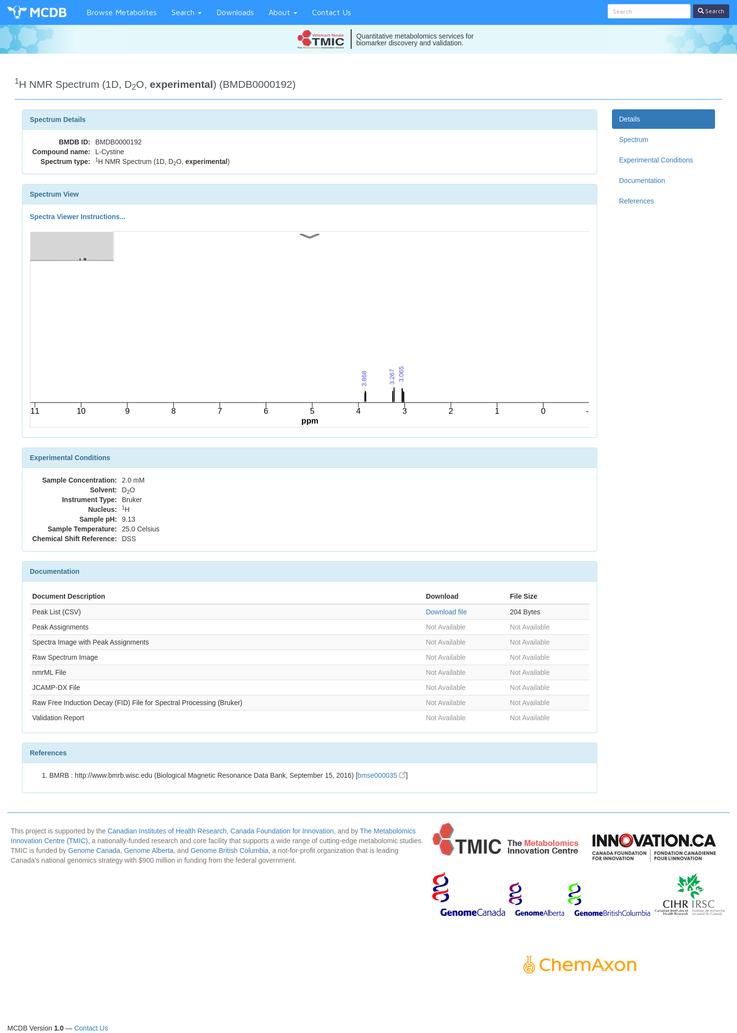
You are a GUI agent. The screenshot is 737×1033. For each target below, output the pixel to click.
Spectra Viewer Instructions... (78, 217)
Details (629, 119)
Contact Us (331, 12)
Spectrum (634, 139)
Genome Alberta (148, 850)
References (636, 201)
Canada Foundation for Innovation (282, 831)
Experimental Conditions (656, 160)
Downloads (235, 12)
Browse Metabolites (121, 12)
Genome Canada (94, 850)
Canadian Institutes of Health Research (167, 831)
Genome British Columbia (229, 850)
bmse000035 (382, 775)
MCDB (48, 12)
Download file (446, 612)
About (283, 12)
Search (186, 12)
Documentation (642, 180)
